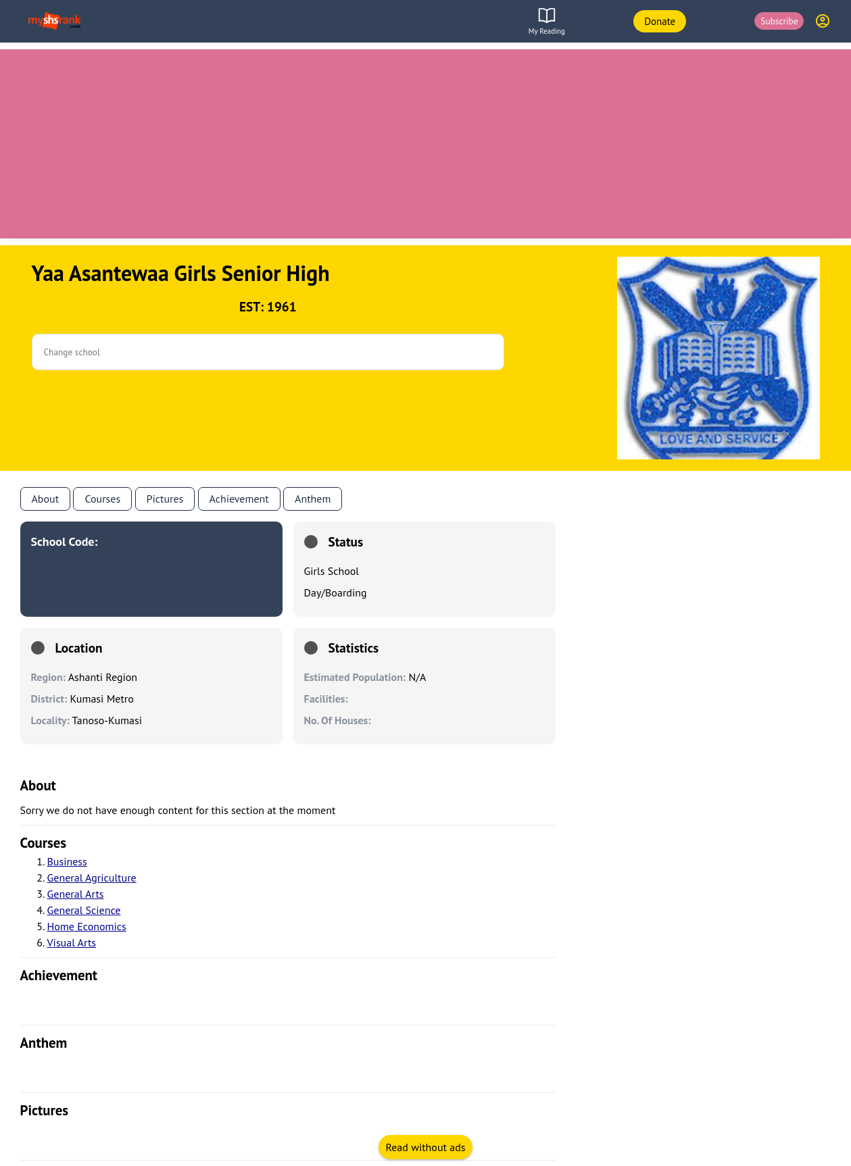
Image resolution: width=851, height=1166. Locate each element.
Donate (659, 21)
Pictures (165, 498)
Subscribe (779, 21)
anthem (313, 498)
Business (67, 861)
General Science (84, 910)
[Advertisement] (425, 143)
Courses (102, 498)
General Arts (75, 894)
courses (43, 843)
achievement (59, 975)
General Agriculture (92, 877)
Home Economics (86, 926)
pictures (44, 1110)
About (45, 498)
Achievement (239, 498)
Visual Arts (72, 942)
